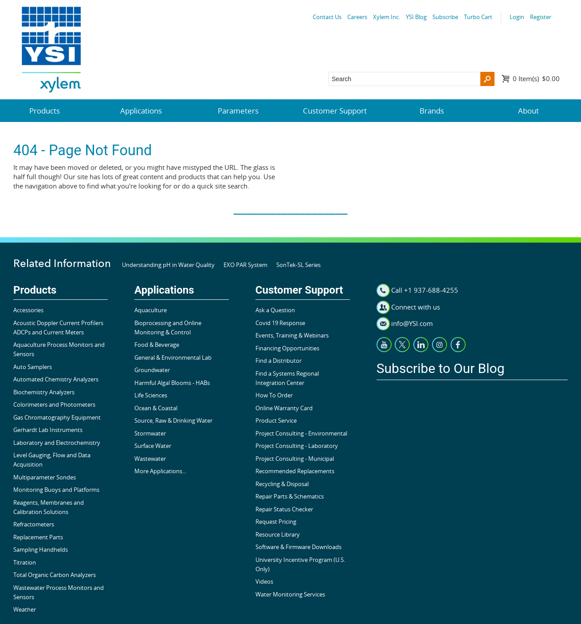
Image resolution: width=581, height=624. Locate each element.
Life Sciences (150, 395)
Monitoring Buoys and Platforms (56, 490)
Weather (24, 609)
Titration (24, 562)
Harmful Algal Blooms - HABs (172, 383)
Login (517, 17)
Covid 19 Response (280, 323)
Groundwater (152, 370)
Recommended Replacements (294, 471)
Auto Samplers (32, 367)
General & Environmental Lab (173, 357)
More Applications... (160, 471)
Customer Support (335, 111)
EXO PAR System (245, 265)
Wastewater (150, 459)
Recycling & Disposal (282, 484)
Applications (141, 111)
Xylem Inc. (386, 17)
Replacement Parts (38, 537)
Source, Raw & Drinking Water (173, 420)
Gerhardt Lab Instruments (47, 430)
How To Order (274, 395)
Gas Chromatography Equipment (57, 417)
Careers (357, 17)
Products (44, 111)
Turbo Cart (478, 17)
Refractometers (33, 524)
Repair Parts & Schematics (289, 496)
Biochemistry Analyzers (44, 392)
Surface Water (152, 446)
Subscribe (445, 17)
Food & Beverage (156, 345)
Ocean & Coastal (155, 408)
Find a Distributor (278, 361)
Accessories (28, 310)
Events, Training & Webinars (292, 335)
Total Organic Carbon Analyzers (54, 575)
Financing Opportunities (287, 348)
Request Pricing (275, 522)
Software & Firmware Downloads (298, 547)
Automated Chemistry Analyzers (55, 379)
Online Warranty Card (284, 408)
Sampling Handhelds (40, 549)
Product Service (276, 420)
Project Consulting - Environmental (301, 433)
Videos (264, 581)
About (528, 111)
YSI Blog (416, 17)
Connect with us (415, 306)
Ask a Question (275, 310)
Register (540, 17)
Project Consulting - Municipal (294, 459)
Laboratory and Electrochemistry (56, 443)
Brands (432, 111)
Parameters (238, 111)
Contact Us (327, 17)
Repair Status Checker (284, 509)
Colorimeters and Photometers (54, 404)
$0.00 (536, 78)
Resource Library (277, 534)
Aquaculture (150, 310)
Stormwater (150, 433)
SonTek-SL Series (298, 265)
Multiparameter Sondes (44, 477)
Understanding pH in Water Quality (168, 265)
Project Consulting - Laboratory (296, 446)
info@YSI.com (412, 323)
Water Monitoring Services (290, 594)
